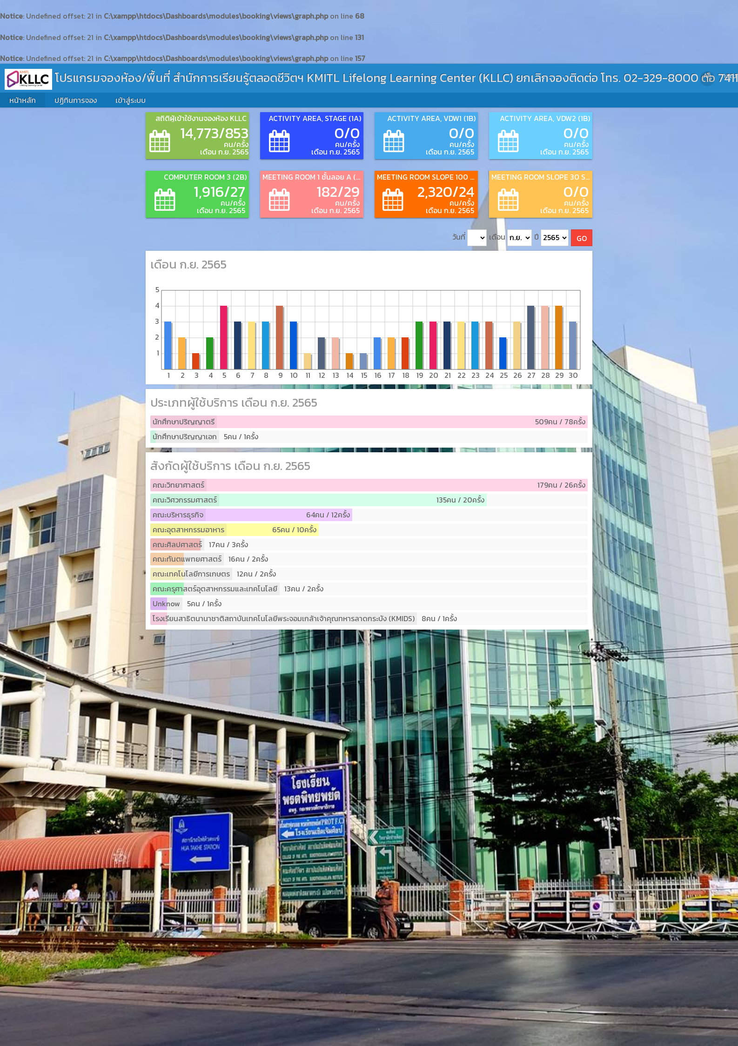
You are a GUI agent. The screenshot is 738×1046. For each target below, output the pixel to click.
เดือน (510, 238)
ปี (551, 238)
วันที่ (469, 238)
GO (582, 238)
